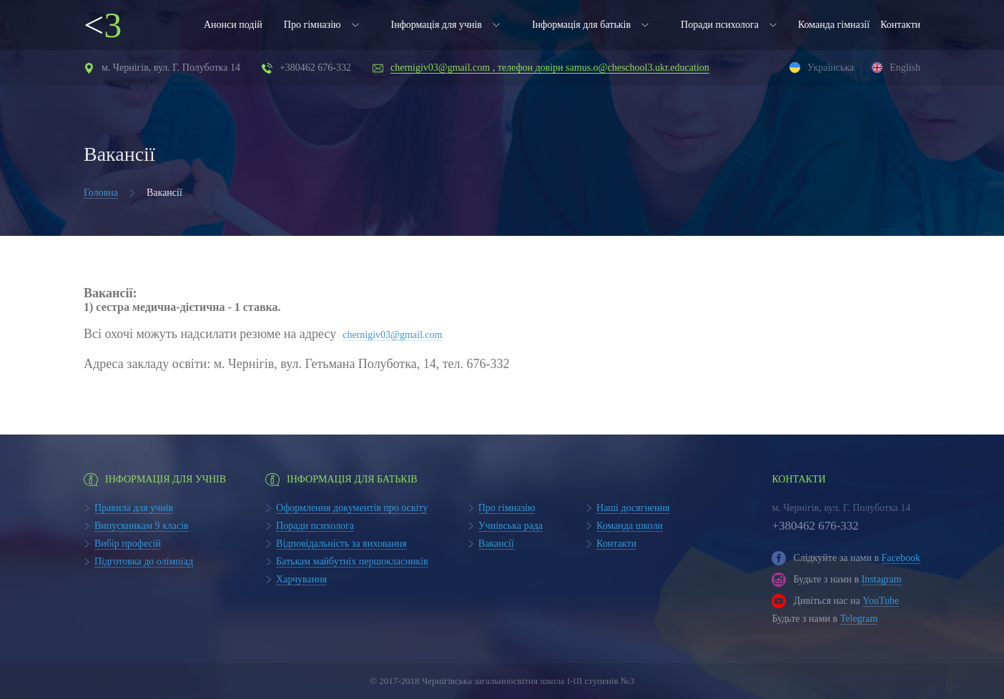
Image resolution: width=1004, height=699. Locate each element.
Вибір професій (127, 543)
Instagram (882, 579)
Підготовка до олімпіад (143, 561)
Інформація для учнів (436, 24)
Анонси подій (233, 24)
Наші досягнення (633, 507)
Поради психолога (720, 24)
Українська (830, 67)
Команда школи (629, 525)
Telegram (859, 618)
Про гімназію (312, 24)
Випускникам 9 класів (141, 525)
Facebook (901, 557)
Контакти (900, 24)
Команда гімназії (834, 24)
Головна (101, 192)
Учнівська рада (510, 525)
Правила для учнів (133, 507)
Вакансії (496, 543)
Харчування (301, 579)
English (905, 67)
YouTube (880, 600)
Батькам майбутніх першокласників (352, 561)
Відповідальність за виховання (341, 543)
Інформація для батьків (581, 24)
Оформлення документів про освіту (352, 507)
